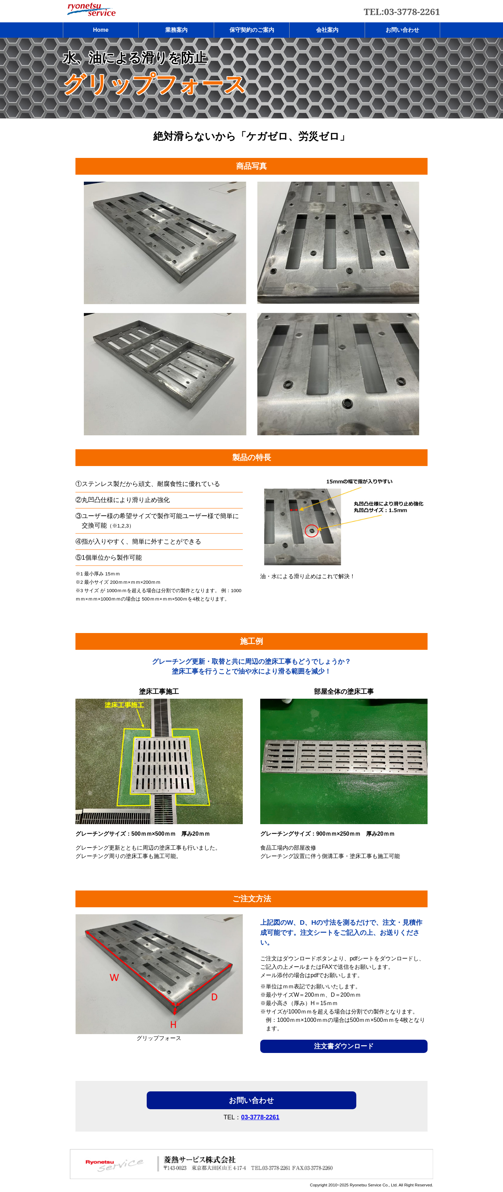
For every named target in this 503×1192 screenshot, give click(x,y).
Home (100, 30)
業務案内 (176, 30)
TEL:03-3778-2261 (402, 12)
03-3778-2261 (260, 1117)
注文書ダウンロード (344, 1046)
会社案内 (327, 30)
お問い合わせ (402, 30)
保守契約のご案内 (251, 30)
